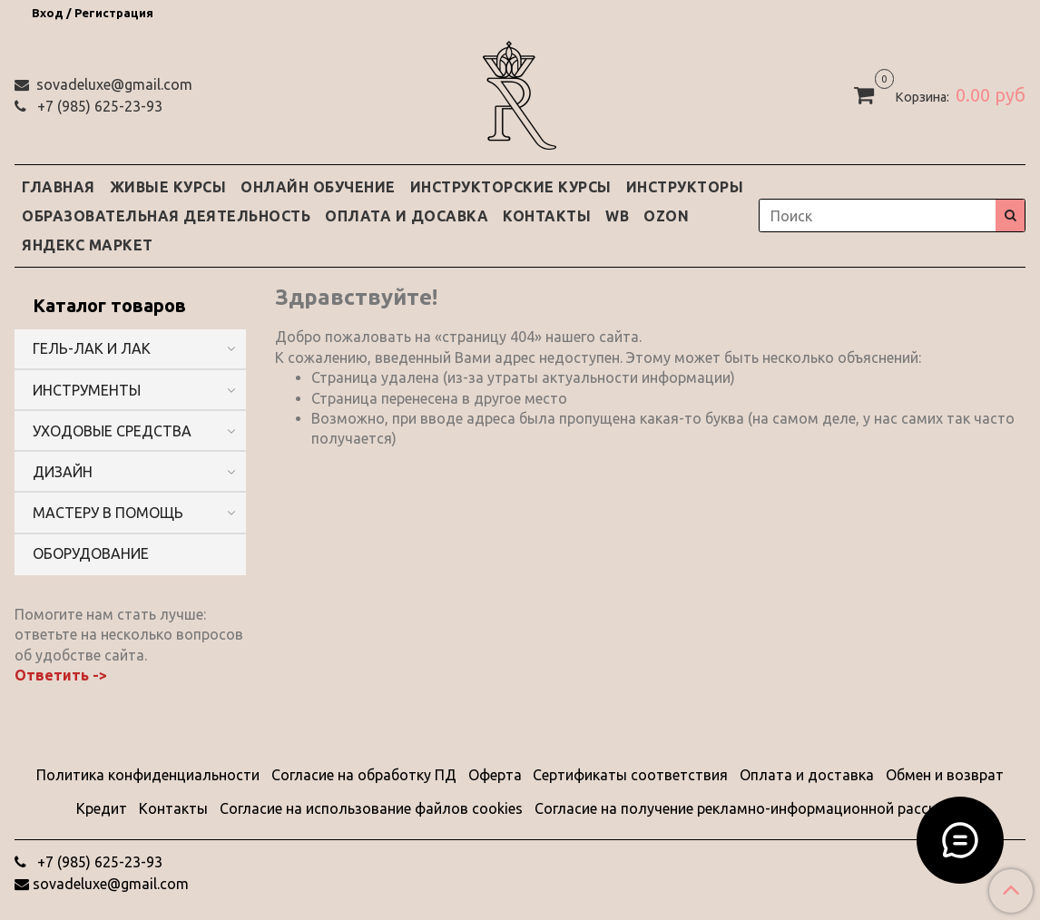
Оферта (495, 775)
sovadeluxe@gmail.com (112, 84)
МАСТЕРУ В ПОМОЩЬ (108, 512)
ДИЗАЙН (63, 472)
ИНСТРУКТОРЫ (685, 187)
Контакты (173, 808)
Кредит (101, 808)
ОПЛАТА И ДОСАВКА (406, 216)
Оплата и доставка (807, 775)
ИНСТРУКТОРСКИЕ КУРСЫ (511, 187)
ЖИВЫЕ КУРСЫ (168, 187)
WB (617, 216)
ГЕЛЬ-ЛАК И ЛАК (92, 348)
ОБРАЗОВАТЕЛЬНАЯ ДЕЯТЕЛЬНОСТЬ (166, 216)
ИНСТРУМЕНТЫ (87, 390)
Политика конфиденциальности (148, 775)
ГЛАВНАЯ (58, 187)
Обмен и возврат (945, 775)
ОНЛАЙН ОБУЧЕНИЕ (318, 187)
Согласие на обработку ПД (363, 775)
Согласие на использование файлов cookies (371, 808)
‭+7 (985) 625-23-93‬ (98, 106)
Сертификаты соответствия (630, 775)
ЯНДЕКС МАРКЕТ (87, 245)
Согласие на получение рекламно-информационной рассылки (749, 808)
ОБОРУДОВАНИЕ (91, 553)
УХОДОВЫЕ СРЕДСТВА (112, 431)
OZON (666, 216)
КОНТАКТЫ (547, 216)
